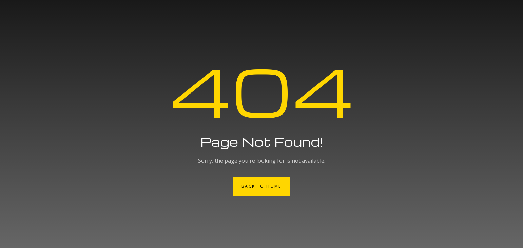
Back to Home (261, 186)
